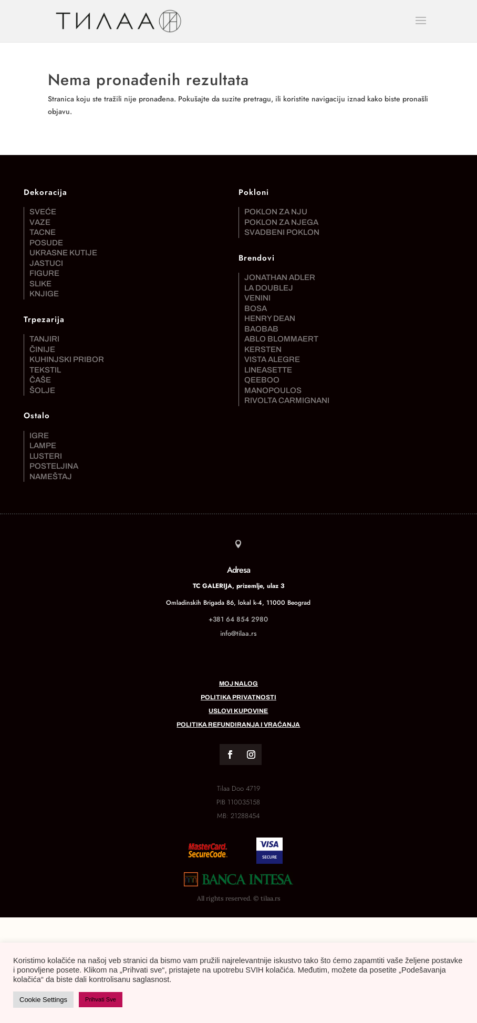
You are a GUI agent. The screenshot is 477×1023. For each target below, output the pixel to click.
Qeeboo (261, 380)
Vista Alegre (272, 359)
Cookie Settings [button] (43, 1000)
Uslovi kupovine (238, 711)
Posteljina (53, 466)
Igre (39, 435)
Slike (40, 284)
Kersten (263, 349)
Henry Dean (269, 318)
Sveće (42, 212)
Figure (44, 273)
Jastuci (46, 263)
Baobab (261, 329)
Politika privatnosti (238, 697)
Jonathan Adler (279, 277)
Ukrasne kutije (63, 253)
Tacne (42, 232)
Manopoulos (273, 390)
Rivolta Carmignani (286, 400)
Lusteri (45, 456)
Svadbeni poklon (281, 232)
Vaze (39, 222)
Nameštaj (50, 476)
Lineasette (268, 370)
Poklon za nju (275, 212)
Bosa (255, 308)
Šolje (42, 390)
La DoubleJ (268, 288)
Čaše (40, 380)
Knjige (44, 294)
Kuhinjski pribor (66, 359)
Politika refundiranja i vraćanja (238, 724)
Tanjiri (44, 339)
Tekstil (45, 370)
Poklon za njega (281, 222)
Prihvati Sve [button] (100, 999)
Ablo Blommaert (281, 339)
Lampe (42, 445)
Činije (42, 349)
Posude (46, 243)
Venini (257, 298)
